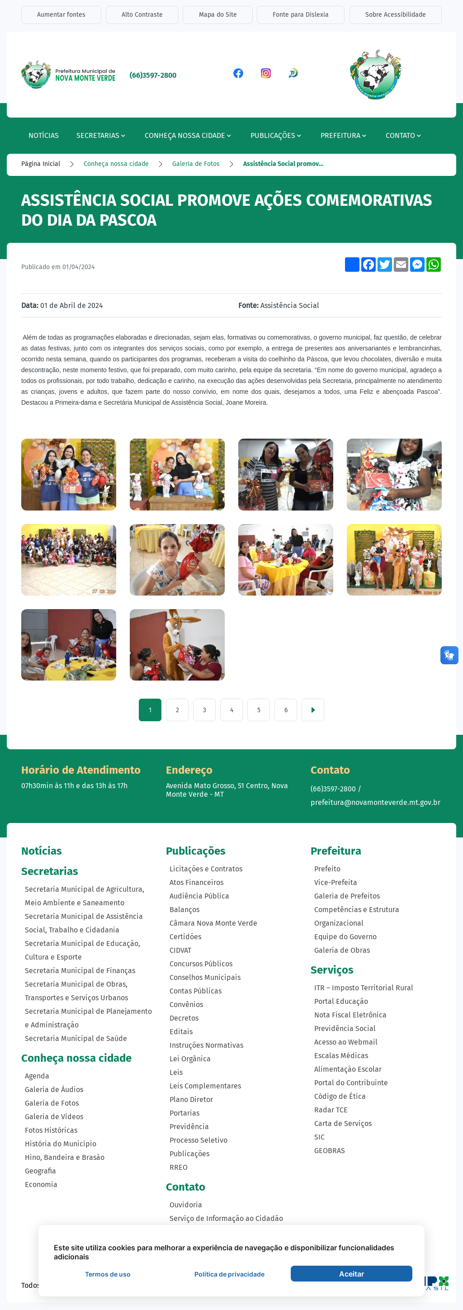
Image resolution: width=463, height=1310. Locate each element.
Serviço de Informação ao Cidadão (226, 1219)
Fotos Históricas (51, 1130)
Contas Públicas (196, 991)
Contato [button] (403, 136)
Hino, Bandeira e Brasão (64, 1157)
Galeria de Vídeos (54, 1116)
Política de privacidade (229, 1274)
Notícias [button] (43, 136)
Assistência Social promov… (283, 164)
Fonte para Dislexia (301, 15)
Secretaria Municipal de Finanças (80, 971)
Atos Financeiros (196, 883)
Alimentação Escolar (348, 1069)
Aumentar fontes (61, 15)
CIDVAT (180, 950)
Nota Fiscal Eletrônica (350, 1015)
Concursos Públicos (201, 964)
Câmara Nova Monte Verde (213, 923)
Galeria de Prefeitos (347, 896)
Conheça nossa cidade (116, 164)
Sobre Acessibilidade (395, 15)
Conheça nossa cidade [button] (188, 136)
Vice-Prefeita (335, 883)
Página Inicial (40, 164)
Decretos (184, 1018)
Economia (41, 1184)
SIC (319, 1137)
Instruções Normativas (206, 1045)
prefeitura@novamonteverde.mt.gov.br (375, 803)
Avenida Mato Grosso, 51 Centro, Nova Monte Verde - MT (227, 790)
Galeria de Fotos (196, 164)
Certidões (185, 937)
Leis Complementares (205, 1086)
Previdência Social (345, 1029)
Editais (181, 1032)
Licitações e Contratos (206, 869)
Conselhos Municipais (205, 978)
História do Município (60, 1144)
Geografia (40, 1171)
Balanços (184, 910)
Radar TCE (331, 1110)
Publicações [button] (275, 136)
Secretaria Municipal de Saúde (76, 1039)
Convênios (186, 1005)
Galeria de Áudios (54, 1089)
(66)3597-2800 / (336, 789)
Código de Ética (340, 1096)
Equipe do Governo (345, 937)
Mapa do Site (218, 15)
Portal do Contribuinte (351, 1083)
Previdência (189, 1127)
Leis (176, 1073)
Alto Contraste (142, 15)
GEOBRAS (329, 1151)
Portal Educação (341, 1002)
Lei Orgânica (190, 1059)
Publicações (189, 1154)
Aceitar (351, 1273)
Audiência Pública (199, 896)
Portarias (184, 1113)
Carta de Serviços (343, 1124)
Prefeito (327, 869)
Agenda (37, 1076)
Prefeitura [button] (343, 136)
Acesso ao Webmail (346, 1042)
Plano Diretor (191, 1100)
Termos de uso (108, 1274)
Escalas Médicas (341, 1056)
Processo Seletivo (198, 1140)
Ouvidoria (186, 1205)
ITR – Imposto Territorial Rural (363, 988)
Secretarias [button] (100, 136)
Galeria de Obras (342, 950)
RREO (179, 1167)
